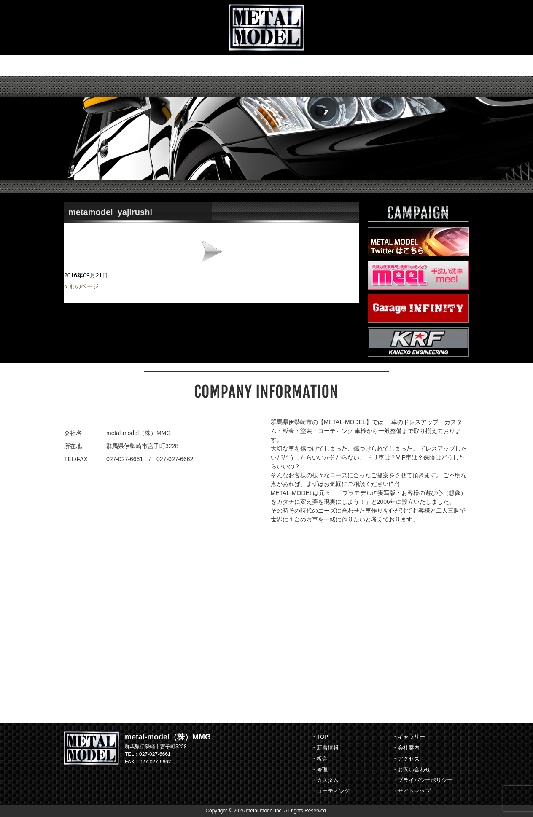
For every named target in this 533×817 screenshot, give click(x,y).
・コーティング (330, 791)
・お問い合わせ (411, 769)
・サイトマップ (411, 791)
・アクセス (406, 758)
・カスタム (325, 780)
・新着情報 (325, 747)
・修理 (319, 769)
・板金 (319, 758)
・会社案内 (406, 747)
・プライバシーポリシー (422, 780)
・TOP (319, 737)
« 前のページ (81, 286)
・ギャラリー (408, 737)
